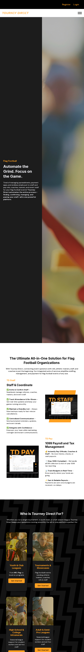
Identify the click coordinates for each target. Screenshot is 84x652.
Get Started (16, 581)
